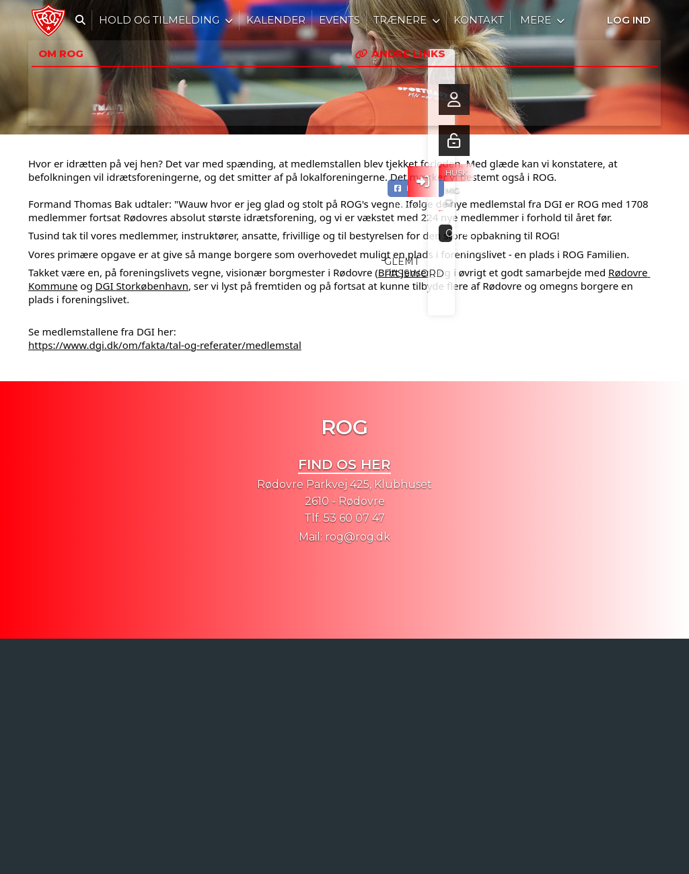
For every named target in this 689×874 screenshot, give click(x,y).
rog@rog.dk (357, 536)
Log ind (629, 19)
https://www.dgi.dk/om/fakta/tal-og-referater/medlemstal (164, 345)
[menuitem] (48, 20)
